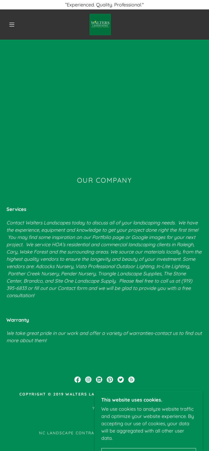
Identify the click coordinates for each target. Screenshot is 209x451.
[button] (11, 24)
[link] (100, 24)
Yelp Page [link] (104, 408)
